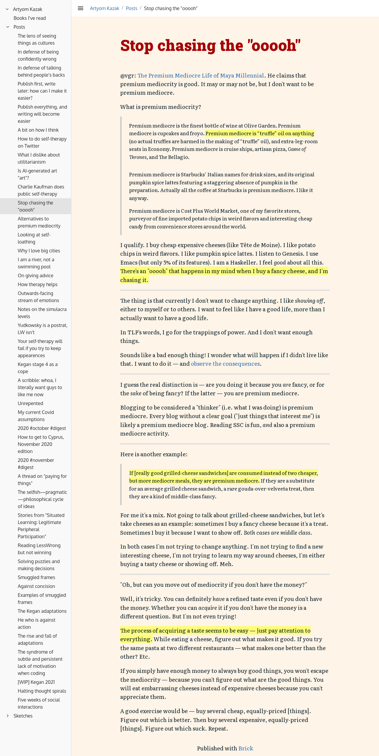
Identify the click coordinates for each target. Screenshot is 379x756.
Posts (131, 8)
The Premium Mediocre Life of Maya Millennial (200, 75)
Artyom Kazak (104, 8)
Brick (245, 748)
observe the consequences (225, 363)
